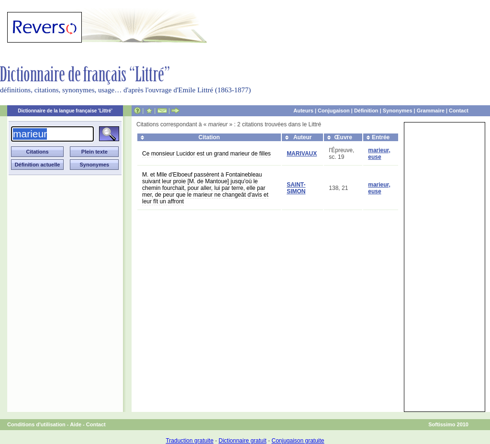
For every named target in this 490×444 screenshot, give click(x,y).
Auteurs (303, 110)
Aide (75, 424)
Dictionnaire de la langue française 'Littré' (65, 110)
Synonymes (397, 110)
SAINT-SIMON (296, 188)
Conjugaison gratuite (297, 440)
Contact (458, 110)
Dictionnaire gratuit (243, 440)
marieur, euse (379, 153)
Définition (366, 110)
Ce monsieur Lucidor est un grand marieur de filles (206, 153)
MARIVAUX (302, 153)
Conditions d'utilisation (36, 424)
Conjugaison (334, 110)
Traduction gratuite (189, 440)
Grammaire (431, 110)
